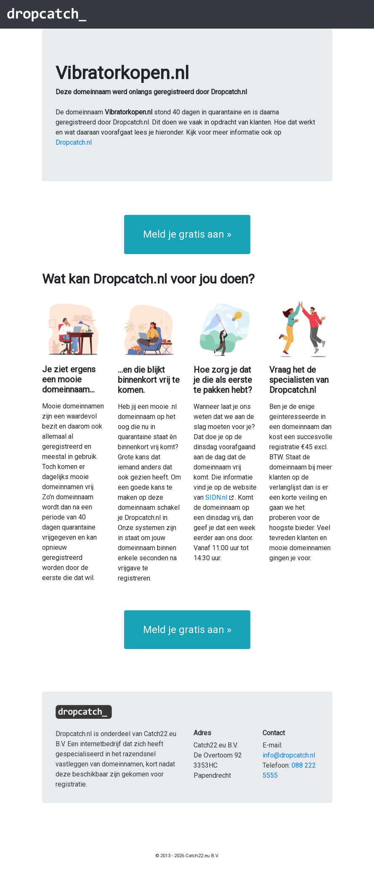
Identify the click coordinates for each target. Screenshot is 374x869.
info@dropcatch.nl (289, 755)
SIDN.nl (216, 497)
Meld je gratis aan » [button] (187, 234)
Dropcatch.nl (74, 142)
